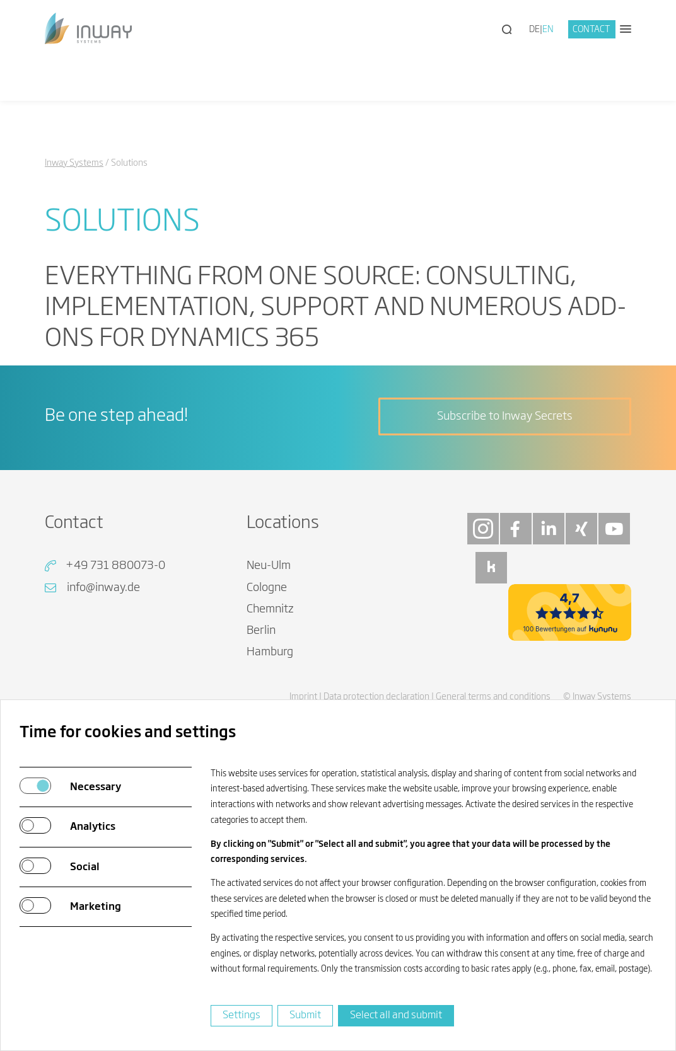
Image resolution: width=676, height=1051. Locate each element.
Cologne (267, 588)
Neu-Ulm (269, 565)
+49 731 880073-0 (115, 565)
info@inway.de (103, 588)
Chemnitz (270, 609)
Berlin (261, 630)
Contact (591, 29)
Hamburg (270, 652)
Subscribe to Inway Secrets (505, 416)
